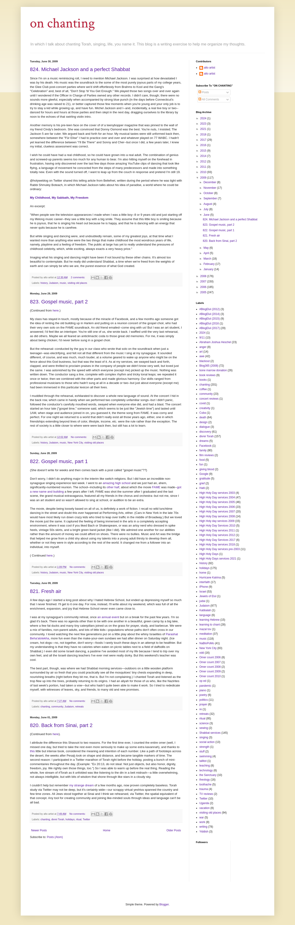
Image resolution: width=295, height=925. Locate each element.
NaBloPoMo (206, 643)
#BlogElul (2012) (209, 309)
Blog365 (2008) (208, 365)
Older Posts (173, 830)
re (200, 709)
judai (202, 601)
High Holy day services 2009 (216, 521)
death (202, 417)
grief (202, 483)
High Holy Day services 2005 (217, 502)
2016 (203, 145)
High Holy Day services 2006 (217, 507)
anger (202, 347)
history (44, 282)
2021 (203, 129)
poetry (203, 695)
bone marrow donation (213, 370)
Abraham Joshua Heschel (215, 342)
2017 (203, 139)
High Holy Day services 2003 (217, 492)
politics (203, 699)
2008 (203, 276)
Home (106, 830)
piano (202, 690)
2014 (203, 156)
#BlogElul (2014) (209, 314)
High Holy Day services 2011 (217, 530)
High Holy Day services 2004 (217, 497)
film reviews (206, 455)
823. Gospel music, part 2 (59, 302)
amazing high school (116, 483)
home (202, 572)
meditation (205, 633)
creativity (204, 408)
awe (201, 356)
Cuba (202, 412)
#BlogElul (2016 (209, 323)
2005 (203, 292)
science (204, 723)
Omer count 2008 (210, 666)
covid (202, 403)
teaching (204, 765)
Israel (202, 591)
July (206, 209)
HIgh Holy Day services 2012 (217, 535)
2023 (203, 123)
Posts (203, 92)
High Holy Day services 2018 (217, 544)
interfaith (204, 582)
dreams (204, 441)
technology (206, 770)
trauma (203, 789)
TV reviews (206, 794)
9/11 (202, 337)
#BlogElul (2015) (209, 318)
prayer (203, 704)
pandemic (205, 685)
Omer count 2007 (210, 662)
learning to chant (209, 624)
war (201, 817)
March (208, 258)
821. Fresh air (45, 591)
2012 (203, 161)
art (201, 351)
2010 (203, 172)
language (205, 615)
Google (203, 474)
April (207, 253)
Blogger (164, 904)
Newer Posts (39, 830)
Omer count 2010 (210, 676)
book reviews (207, 375)
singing (203, 737)
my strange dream (81, 785)
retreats (79, 706)
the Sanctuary (207, 775)
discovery (205, 431)
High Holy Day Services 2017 (217, 540)
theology (204, 779)
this (32, 751)
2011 (203, 166)
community (57, 706)
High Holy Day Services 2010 (217, 525)
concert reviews (208, 398)
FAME (156, 487)
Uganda (204, 803)
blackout (204, 361)
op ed (202, 681)
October (209, 193)
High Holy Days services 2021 (217, 558)
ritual (78, 819)
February (209, 264)
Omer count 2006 (210, 657)
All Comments (208, 99)
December (210, 182)
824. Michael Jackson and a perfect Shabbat (80, 69)
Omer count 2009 (210, 671)
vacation (204, 808)
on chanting (62, 23)
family (202, 450)
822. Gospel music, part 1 (59, 461)
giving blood (206, 469)
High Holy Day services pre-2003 (219, 549)
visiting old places (77, 282)
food (202, 459)
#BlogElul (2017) (209, 328)
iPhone (203, 586)
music (63, 282)
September (211, 198)
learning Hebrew (209, 619)
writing (203, 826)
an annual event (108, 617)
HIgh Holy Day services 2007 (217, 511)
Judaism (53, 282)
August (208, 204)
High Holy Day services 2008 (217, 516)
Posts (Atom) (55, 837)
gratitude (204, 478)
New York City (75, 442)
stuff (201, 751)
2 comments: (78, 277)
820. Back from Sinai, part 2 (61, 725)
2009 (203, 177)
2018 (203, 134)
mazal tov (205, 629)
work (202, 822)
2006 (203, 287)
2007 (203, 281)
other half (113, 487)
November (210, 187)
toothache (205, 784)
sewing (203, 728)
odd (201, 652)
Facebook (205, 445)
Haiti (202, 488)
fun (201, 464)
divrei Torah (57, 819)
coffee (203, 389)
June (207, 214)
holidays (70, 819)
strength (204, 746)
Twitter (86, 819)
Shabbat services (210, 732)
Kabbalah (205, 610)
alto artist (209, 67)
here (56, 310)
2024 (203, 118)
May (206, 247)
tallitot (202, 761)
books (203, 379)
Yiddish (203, 831)
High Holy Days (208, 554)
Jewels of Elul (207, 596)
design (203, 422)
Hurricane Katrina (210, 577)
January (209, 269)
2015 (203, 150)
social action (207, 742)
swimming (205, 756)
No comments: (79, 437)
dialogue (204, 426)
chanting (45, 706)
